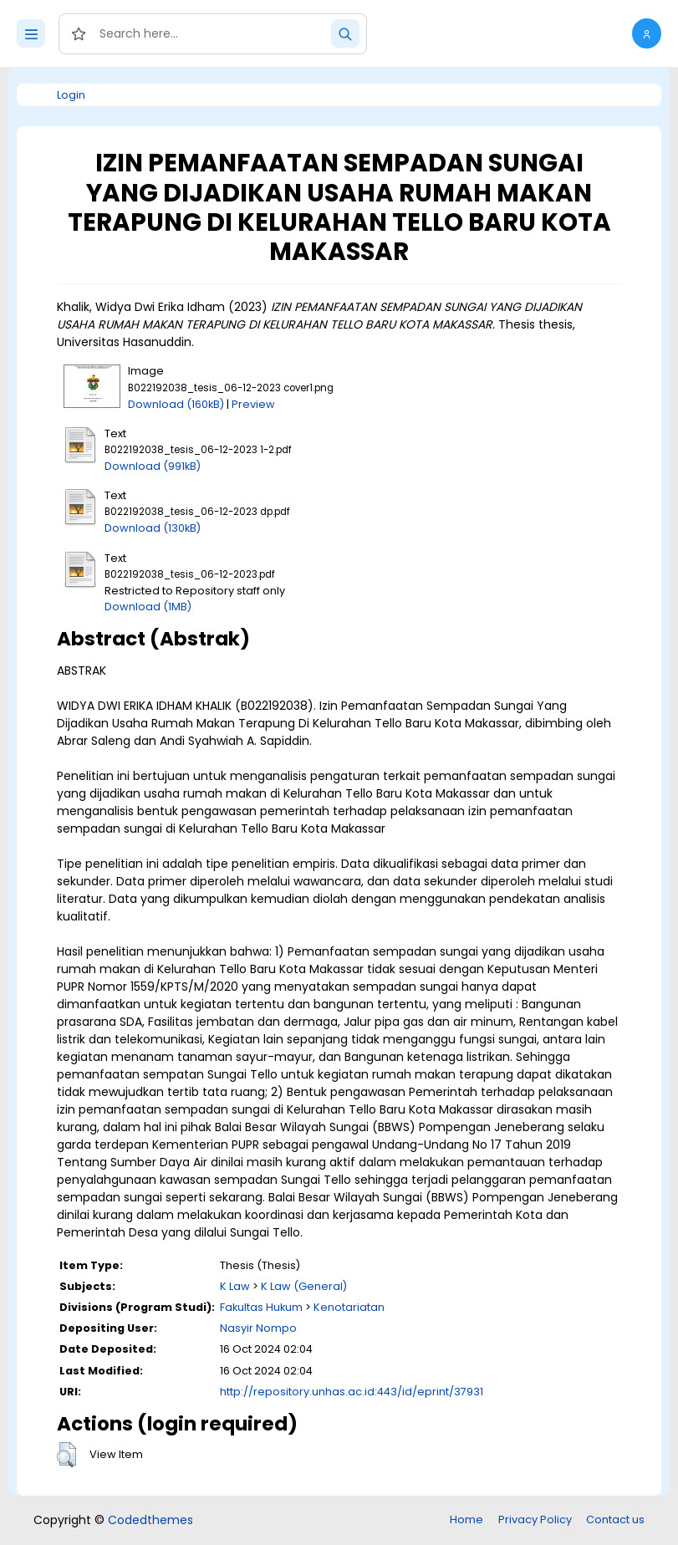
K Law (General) (304, 1286)
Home (466, 1519)
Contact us (615, 1519)
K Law (235, 1286)
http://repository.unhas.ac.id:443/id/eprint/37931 (351, 1391)
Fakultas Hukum (261, 1307)
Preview (253, 404)
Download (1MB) (148, 606)
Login (71, 95)
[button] (646, 33)
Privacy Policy (535, 1519)
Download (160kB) (176, 404)
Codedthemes (150, 1520)
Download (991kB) (153, 466)
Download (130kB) (153, 528)
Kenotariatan (349, 1307)
